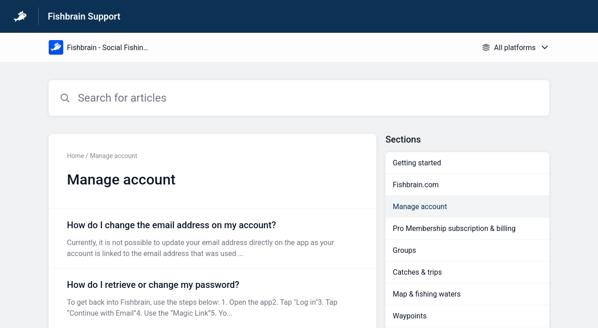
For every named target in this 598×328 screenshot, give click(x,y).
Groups (404, 250)
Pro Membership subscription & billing (454, 228)
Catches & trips (417, 272)
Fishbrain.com (416, 184)
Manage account (420, 206)
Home (75, 155)
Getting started (417, 163)
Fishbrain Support (84, 16)
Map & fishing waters (427, 294)
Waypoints (409, 316)
